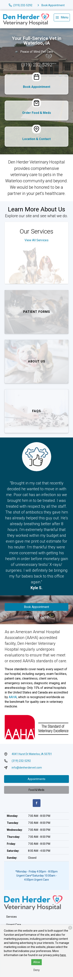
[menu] (62, 17)
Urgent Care (13, 924)
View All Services (36, 240)
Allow (36, 962)
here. (63, 955)
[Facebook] (36, 803)
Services (11, 916)
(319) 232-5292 (36, 64)
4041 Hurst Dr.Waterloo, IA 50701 (32, 754)
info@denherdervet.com (27, 767)
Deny (36, 970)
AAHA (13, 697)
